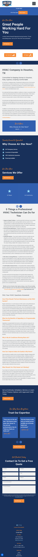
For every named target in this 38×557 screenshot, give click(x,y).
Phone (4, 474)
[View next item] (21, 63)
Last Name (22, 470)
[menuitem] (19, 554)
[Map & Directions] (19, 541)
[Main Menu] (34, 3)
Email (21, 474)
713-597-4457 (19, 8)
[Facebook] (19, 526)
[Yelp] (21, 526)
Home (19, 553)
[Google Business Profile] (17, 526)
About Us (19, 555)
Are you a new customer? (7, 483)
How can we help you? (6, 487)
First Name (5, 470)
